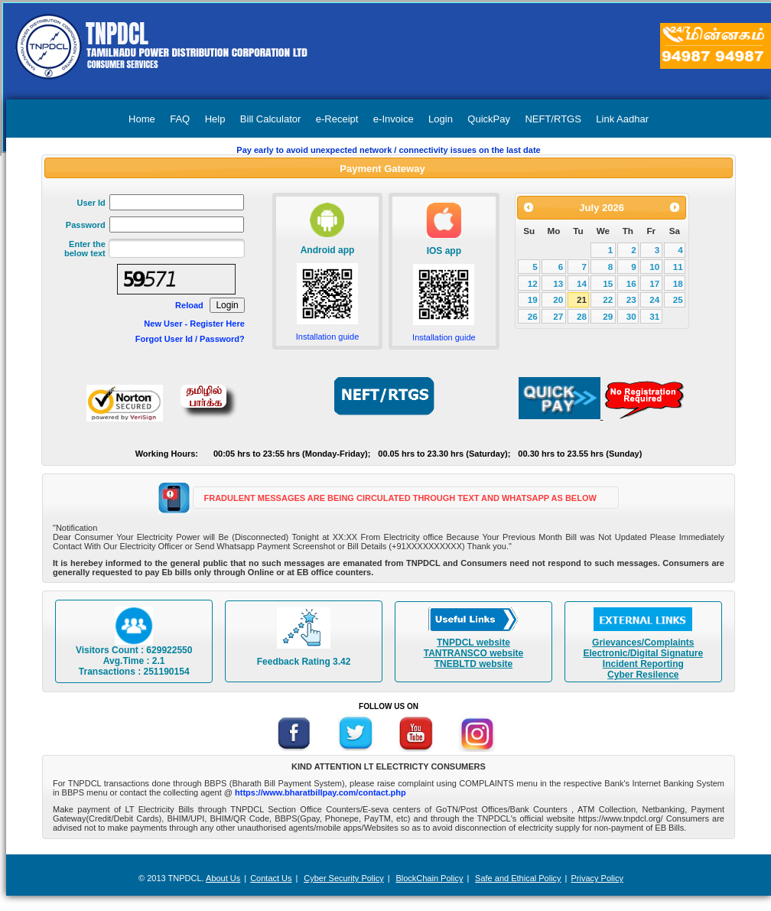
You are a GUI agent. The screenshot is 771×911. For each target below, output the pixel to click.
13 (558, 283)
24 (654, 299)
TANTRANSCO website (473, 653)
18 (678, 283)
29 (608, 316)
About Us (223, 878)
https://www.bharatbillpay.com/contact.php (320, 792)
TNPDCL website (473, 642)
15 (608, 283)
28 (582, 316)
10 (654, 267)
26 (533, 316)
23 (631, 299)
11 (678, 267)
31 (654, 316)
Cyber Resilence (642, 674)
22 (608, 299)
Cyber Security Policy (344, 878)
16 (631, 283)
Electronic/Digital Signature (643, 653)
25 (678, 299)
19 (533, 299)
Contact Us (270, 878)
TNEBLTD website (473, 664)
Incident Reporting (643, 664)
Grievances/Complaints (643, 642)
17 (654, 283)
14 (582, 283)
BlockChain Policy (429, 878)
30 (631, 316)
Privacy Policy (597, 878)
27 (558, 316)
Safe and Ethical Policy (518, 878)
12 (533, 283)
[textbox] (177, 248)
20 (558, 299)
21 (582, 299)
